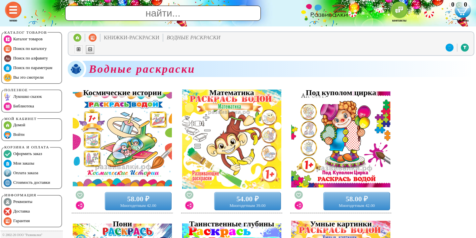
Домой (14, 125)
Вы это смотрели (24, 78)
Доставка (17, 212)
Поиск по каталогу (25, 49)
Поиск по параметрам (28, 68)
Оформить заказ (23, 154)
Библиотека (19, 106)
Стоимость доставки (27, 183)
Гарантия (17, 221)
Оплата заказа (21, 173)
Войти (14, 135)
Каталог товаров (23, 39)
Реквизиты (18, 202)
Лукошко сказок (23, 97)
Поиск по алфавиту (26, 58)
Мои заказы (19, 164)
